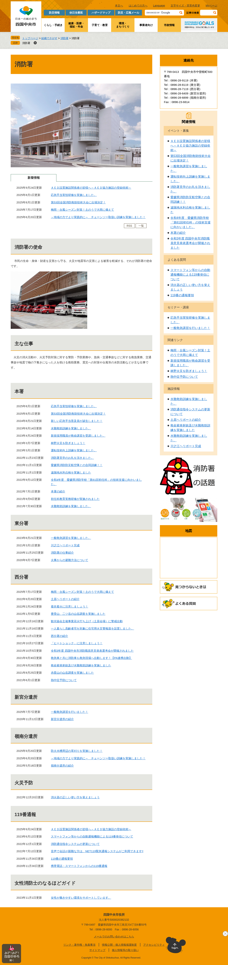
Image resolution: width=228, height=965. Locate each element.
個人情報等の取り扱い (125, 950)
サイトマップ (97, 950)
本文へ (119, 5)
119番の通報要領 (62, 858)
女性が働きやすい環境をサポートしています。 (81, 897)
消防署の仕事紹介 (62, 552)
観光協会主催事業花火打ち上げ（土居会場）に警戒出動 (87, 621)
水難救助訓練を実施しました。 (71, 428)
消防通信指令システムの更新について (75, 844)
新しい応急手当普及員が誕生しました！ (77, 420)
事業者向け (146, 25)
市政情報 (169, 25)
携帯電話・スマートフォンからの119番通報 (79, 866)
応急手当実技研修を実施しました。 (74, 195)
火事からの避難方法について (69, 560)
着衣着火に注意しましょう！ (69, 606)
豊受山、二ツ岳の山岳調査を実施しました (78, 613)
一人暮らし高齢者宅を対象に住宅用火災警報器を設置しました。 (92, 628)
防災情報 (54, 12)
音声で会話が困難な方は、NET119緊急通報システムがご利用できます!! (97, 851)
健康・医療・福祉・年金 (76, 25)
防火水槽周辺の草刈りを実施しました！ (77, 750)
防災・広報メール (128, 12)
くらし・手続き (53, 25)
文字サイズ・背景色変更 (185, 5)
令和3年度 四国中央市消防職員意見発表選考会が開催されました (92, 650)
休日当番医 (76, 12)
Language (159, 5)
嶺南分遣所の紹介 (62, 765)
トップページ (30, 38)
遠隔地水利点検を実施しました (71, 472)
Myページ (211, 5)
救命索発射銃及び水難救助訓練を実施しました (81, 665)
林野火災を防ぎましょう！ (68, 443)
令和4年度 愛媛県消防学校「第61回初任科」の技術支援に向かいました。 (190, 222)
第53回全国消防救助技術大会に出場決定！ (78, 202)
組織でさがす (49, 38)
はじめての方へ (138, 5)
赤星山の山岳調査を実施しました (72, 672)
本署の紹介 (58, 491)
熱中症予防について (64, 680)
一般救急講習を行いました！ (69, 711)
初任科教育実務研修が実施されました (75, 498)
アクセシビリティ (154, 944)
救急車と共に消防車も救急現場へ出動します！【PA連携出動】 (91, 658)
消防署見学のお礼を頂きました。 (72, 457)
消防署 (64, 38)
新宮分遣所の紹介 (62, 719)
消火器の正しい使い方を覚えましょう (75, 797)
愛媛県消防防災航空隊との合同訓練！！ (77, 465)
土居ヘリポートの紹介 (65, 599)
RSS (129, 225)
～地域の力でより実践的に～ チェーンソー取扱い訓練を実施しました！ (98, 217)
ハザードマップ (101, 12)
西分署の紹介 (59, 636)
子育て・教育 (100, 25)
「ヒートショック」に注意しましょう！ (77, 643)
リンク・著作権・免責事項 (79, 944)
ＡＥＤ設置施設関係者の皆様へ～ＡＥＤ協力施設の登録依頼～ (91, 187)
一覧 (141, 225)
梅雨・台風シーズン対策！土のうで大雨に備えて (82, 209)
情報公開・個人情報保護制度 (119, 944)
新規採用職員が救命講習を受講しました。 (78, 435)
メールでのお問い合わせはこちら (114, 936)
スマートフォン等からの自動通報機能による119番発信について (92, 836)
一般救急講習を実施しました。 (71, 537)
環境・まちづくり (122, 25)
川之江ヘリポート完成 (65, 545)
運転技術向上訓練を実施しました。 (74, 450)
